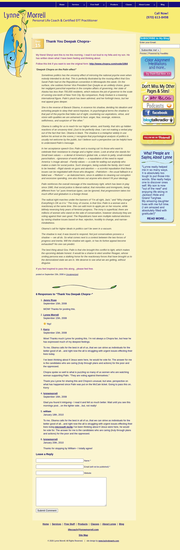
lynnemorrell (50, 393)
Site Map (83, 540)
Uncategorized (72, 274)
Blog (121, 529)
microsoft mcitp (64, 426)
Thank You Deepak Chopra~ (68, 41)
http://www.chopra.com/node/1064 (108, 63)
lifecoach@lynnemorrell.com (83, 535)
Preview (143, 54)
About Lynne (109, 529)
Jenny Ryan (50, 300)
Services (56, 529)
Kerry (46, 329)
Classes (95, 529)
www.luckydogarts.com (108, 546)
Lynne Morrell (51, 314)
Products (83, 529)
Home (46, 529)
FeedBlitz (164, 54)
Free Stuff (69, 529)
